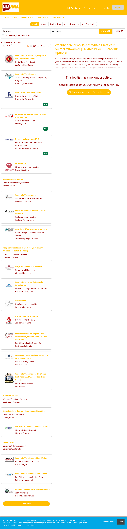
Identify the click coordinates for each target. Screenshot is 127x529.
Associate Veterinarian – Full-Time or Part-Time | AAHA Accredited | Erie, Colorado (31, 377)
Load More (26, 503)
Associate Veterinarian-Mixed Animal (31, 458)
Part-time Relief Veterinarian (28, 92)
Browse (44, 24)
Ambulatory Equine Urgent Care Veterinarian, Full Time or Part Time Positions (31, 336)
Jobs (15, 17)
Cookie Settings (108, 522)
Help (107, 8)
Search (34, 24)
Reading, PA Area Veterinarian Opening (32, 489)
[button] (118, 31)
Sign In (118, 7)
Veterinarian (20, 163)
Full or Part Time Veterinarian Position (32, 426)
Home (6, 17)
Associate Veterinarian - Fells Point (31, 473)
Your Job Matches (71, 24)
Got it (121, 522)
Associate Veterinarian (25, 74)
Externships (27, 17)
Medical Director (10, 395)
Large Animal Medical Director (28, 266)
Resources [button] (58, 17)
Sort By (6, 46)
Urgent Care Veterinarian (26, 316)
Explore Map (55, 24)
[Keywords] (26, 31)
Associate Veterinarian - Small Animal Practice (24, 411)
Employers (89, 8)
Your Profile (43, 17)
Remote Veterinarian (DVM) (27, 139)
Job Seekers (73, 8)
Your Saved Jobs (88, 24)
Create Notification (41, 46)
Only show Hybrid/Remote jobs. (18, 35)
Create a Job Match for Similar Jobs (89, 92)
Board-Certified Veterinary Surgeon (31, 229)
